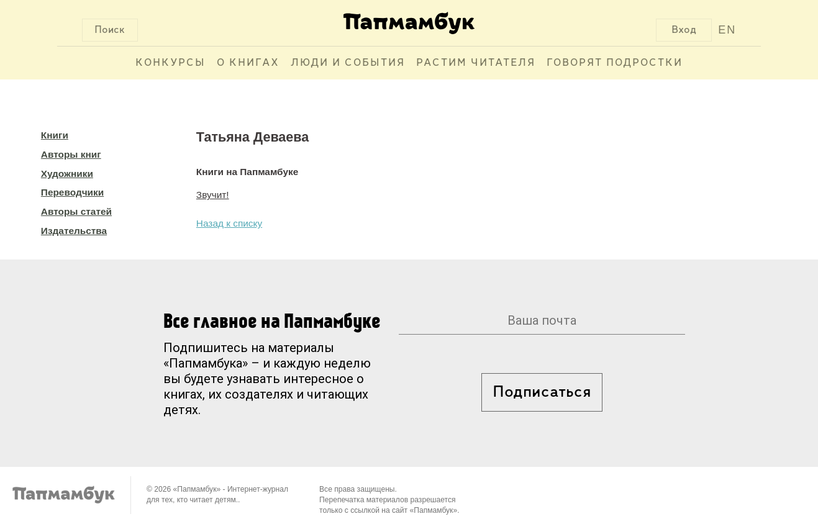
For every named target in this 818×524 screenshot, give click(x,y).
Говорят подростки (615, 63)
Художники (67, 173)
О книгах (248, 63)
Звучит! (212, 194)
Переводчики (72, 192)
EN (727, 30)
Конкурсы (170, 63)
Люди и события (348, 63)
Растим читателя (475, 63)
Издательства (74, 230)
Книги (54, 135)
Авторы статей (76, 211)
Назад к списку (229, 223)
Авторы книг (71, 154)
